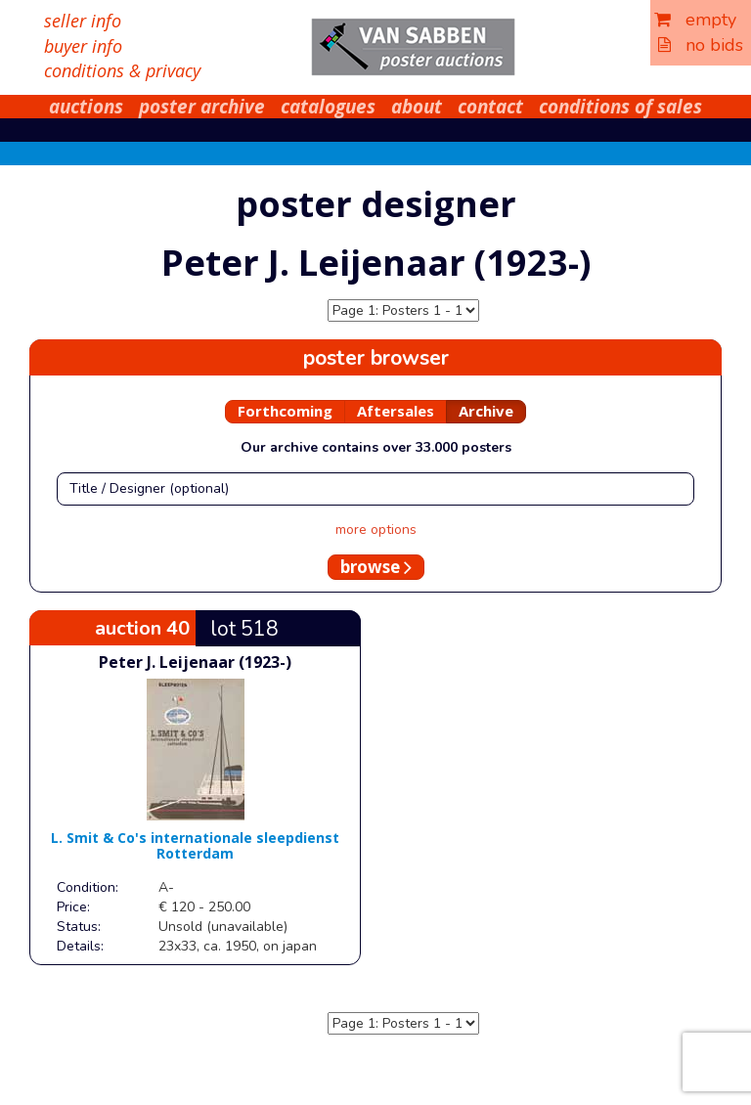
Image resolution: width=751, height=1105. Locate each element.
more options (376, 529)
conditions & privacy (122, 70)
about (416, 106)
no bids (700, 45)
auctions (86, 106)
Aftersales (395, 410)
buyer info (83, 46)
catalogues (328, 106)
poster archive (202, 106)
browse (376, 566)
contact (490, 106)
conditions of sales (620, 106)
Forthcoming (285, 410)
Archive (486, 410)
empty (695, 19)
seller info (82, 20)
